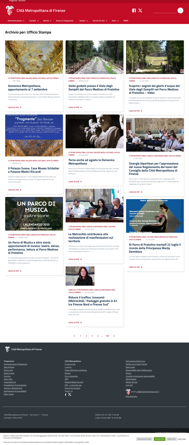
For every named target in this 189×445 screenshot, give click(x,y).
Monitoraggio (131, 386)
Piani (114, 20)
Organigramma (10, 389)
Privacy (129, 380)
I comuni (68, 374)
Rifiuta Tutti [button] (172, 439)
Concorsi (7, 383)
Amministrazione (15, 20)
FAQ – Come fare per (73, 392)
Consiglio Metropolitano (97, 232)
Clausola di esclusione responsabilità (140, 383)
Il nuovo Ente (70, 371)
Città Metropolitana (16, 78)
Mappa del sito (131, 389)
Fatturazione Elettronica (135, 368)
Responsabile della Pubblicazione (139, 377)
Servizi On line (99, 20)
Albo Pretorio (9, 374)
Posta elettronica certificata (76, 377)
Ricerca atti (8, 377)
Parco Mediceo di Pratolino (37, 236)
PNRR (125, 20)
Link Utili (129, 392)
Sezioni (82, 20)
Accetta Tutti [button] (159, 439)
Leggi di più (15, 108)
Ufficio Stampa (52, 78)
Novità (46, 20)
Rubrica (68, 380)
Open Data (8, 386)
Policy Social (9, 401)
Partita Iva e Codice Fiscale (136, 371)
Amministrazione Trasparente (15, 371)
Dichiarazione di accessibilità (15, 398)
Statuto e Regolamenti (13, 395)
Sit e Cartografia (71, 383)
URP (66, 386)
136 (107, 343)
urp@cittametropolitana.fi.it (147, 399)
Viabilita (71, 296)
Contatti (32, 20)
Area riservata (131, 404)
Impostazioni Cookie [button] (144, 439)
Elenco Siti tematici (72, 395)
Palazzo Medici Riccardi (36, 78)
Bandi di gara (9, 380)
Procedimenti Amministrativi (15, 392)
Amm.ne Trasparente (64, 20)
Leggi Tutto (182, 439)
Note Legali (130, 374)
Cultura (89, 157)
